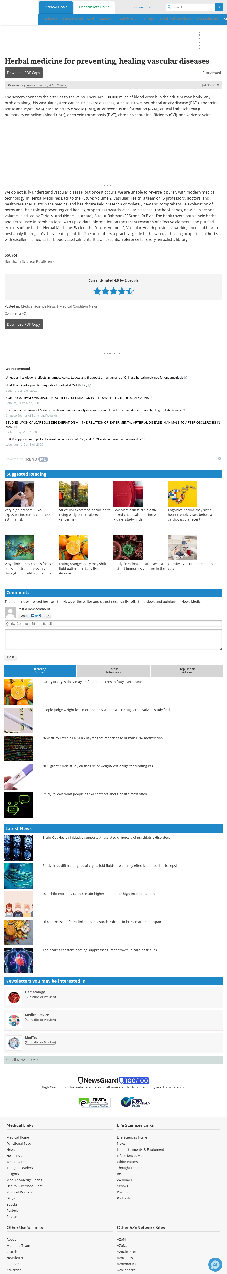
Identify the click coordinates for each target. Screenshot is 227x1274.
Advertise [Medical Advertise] (14, 1270)
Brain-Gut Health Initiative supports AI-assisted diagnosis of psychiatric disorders (106, 837)
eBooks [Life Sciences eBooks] (122, 1186)
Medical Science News (38, 306)
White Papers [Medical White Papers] (17, 1161)
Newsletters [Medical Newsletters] (16, 1257)
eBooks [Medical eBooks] (12, 1204)
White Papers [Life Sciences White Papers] (127, 1161)
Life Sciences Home (94, 7)
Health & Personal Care (25, 1186)
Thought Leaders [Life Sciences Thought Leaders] (130, 1168)
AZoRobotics (126, 1264)
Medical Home (56, 7)
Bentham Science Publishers (30, 261)
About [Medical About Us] (11, 1239)
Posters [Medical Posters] (12, 1210)
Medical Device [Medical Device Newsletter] (37, 1015)
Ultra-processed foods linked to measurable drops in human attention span (102, 922)
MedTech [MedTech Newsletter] (32, 1037)
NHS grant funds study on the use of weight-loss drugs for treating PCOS (99, 766)
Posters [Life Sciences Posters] (122, 1192)
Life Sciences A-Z (130, 1155)
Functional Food (19, 1143)
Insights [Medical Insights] (13, 1174)
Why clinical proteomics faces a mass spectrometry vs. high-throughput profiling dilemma (29, 568)
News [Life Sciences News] (121, 1143)
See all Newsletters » (22, 1060)
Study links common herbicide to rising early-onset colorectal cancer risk (84, 515)
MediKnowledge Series (24, 1180)
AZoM (121, 1239)
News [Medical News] (11, 1149)
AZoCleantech (127, 1251)
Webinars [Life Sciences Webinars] (124, 1180)
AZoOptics (125, 1257)
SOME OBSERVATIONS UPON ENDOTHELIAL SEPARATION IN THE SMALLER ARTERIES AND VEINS (79, 398)
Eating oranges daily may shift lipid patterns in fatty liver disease (82, 568)
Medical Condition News (79, 306)
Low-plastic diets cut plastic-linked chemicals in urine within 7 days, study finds (139, 515)
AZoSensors (126, 1270)
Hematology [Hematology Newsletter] (35, 992)
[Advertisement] (113, 342)
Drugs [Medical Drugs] (11, 1198)
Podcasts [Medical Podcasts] (13, 1216)
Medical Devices (19, 1192)
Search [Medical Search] (12, 1251)
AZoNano (124, 1245)
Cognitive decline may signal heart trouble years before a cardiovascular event (190, 515)
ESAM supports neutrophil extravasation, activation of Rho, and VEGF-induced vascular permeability (75, 439)
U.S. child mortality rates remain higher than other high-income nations (99, 893)
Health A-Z (15, 1155)
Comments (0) (15, 313)
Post (10, 657)
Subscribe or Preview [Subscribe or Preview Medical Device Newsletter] (40, 1019)
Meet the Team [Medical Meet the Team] (18, 1245)
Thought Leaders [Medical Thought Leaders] (20, 1168)
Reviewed (213, 73)
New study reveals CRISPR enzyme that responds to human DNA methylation (103, 738)
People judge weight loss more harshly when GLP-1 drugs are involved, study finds (107, 710)
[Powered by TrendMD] (27, 459)
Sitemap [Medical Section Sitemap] (13, 1264)
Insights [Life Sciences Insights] (123, 1174)
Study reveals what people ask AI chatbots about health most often (95, 794)
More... (205, 19)
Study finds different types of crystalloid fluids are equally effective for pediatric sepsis (110, 865)
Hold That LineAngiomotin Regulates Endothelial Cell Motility (48, 386)
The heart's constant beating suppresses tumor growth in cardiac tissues (100, 950)
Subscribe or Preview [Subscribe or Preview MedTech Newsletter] (40, 1042)
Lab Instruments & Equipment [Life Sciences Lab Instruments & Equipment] (140, 1149)
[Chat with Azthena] (215, 1265)
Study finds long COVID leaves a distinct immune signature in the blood (139, 568)
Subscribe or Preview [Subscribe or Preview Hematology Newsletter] (40, 997)
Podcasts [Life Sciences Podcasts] (124, 1198)
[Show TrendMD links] (219, 458)
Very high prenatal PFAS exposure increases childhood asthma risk (28, 515)
